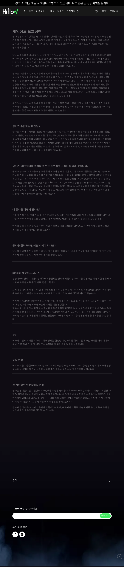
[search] (55, 516)
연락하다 (70, 11)
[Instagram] (22, 534)
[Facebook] (15, 534)
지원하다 (40, 11)
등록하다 (114, 11)
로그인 (105, 11)
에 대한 (51, 11)
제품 (31, 11)
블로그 (60, 11)
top (119, 556)
